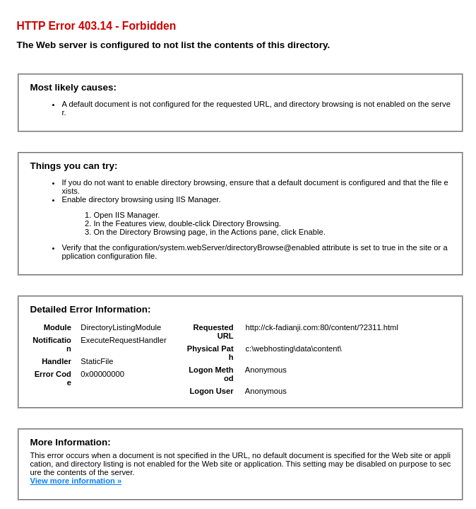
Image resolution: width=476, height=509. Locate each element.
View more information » (75, 480)
